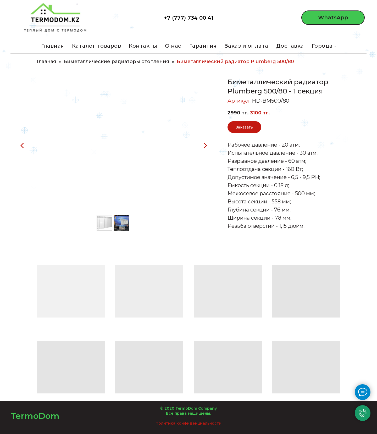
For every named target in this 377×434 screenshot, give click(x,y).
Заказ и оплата (246, 46)
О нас (173, 46)
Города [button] (322, 46)
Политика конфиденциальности (188, 423)
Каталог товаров (96, 46)
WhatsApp (333, 17)
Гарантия (203, 46)
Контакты (143, 46)
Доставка (290, 46)
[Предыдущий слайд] (22, 145)
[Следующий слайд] (205, 145)
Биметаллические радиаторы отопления (116, 61)
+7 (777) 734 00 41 (188, 18)
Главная (52, 46)
